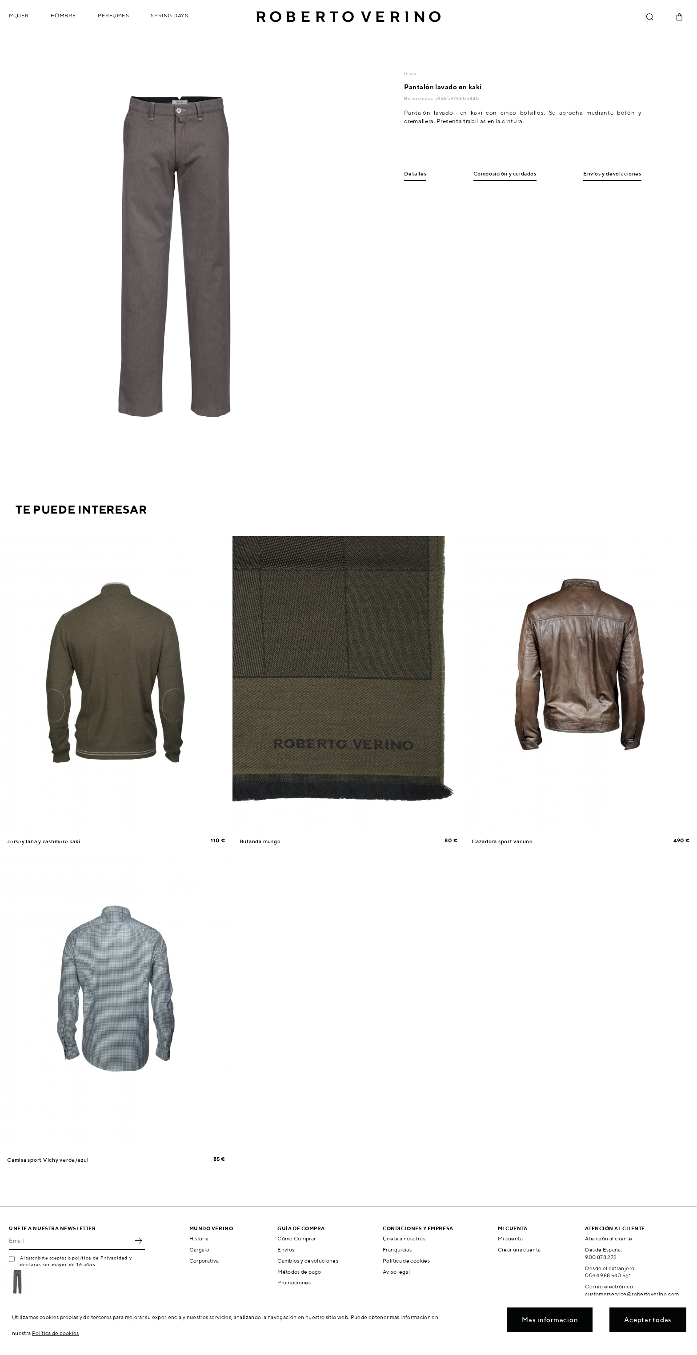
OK (138, 1240)
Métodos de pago (299, 1271)
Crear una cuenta (519, 1249)
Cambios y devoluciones (307, 1260)
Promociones (294, 1282)
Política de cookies (406, 1260)
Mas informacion (550, 1319)
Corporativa (204, 1260)
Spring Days (169, 15)
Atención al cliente (608, 1238)
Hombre (63, 15)
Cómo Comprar (296, 1238)
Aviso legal (396, 1271)
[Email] (70, 1240)
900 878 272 (601, 1257)
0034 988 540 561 (608, 1275)
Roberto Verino (348, 17)
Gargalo (199, 1249)
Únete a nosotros (404, 1238)
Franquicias (397, 1249)
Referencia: (419, 98)
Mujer (19, 15)
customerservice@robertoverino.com (632, 1294)
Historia (199, 1238)
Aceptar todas (648, 1319)
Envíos (285, 1249)
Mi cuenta (510, 1238)
